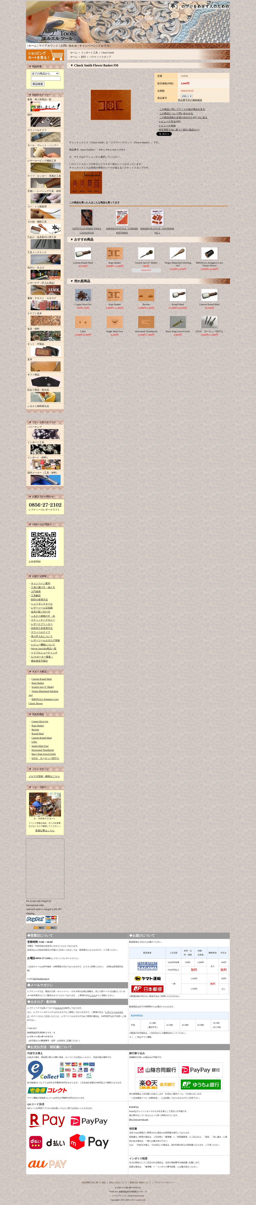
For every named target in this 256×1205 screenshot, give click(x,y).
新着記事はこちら (45, 830)
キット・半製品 (45, 350)
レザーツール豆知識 (42, 607)
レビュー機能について (43, 644)
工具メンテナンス (45, 258)
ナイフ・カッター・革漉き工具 (45, 182)
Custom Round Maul (42, 679)
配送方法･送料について (140, 1182)
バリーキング (45, 432)
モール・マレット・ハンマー (45, 151)
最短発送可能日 (39, 660)
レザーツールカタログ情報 (45, 640)
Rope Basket (38, 683)
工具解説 (36, 595)
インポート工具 (45, 448)
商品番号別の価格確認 (190, 100)
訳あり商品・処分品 (45, 395)
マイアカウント (48, 45)
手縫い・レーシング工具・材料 (45, 197)
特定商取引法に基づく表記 (94, 1182)
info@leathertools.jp (41, 979)
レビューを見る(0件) (170, 121)
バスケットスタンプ (100, 56)
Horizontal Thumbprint (43, 750)
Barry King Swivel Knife (44, 754)
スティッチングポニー (43, 620)
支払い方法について (118, 1182)
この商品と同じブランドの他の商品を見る (182, 109)
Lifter (34, 741)
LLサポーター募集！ (42, 656)
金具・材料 (45, 334)
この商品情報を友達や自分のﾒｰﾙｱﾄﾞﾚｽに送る (183, 117)
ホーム (32, 45)
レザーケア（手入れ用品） (45, 289)
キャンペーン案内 (40, 583)
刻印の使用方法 (39, 599)
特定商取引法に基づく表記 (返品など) (179, 129)
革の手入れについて (42, 636)
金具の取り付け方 (40, 611)
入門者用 (36, 591)
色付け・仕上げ (45, 273)
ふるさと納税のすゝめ (43, 616)
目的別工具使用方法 (42, 628)
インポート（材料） (45, 463)
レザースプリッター (42, 624)
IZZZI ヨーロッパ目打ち (45, 758)
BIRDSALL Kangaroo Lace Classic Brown (209, 264)
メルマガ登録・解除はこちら (44, 776)
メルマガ (103, 45)
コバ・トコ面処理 (45, 212)
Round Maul (38, 733)
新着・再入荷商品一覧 (45, 105)
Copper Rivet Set (40, 721)
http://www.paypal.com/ (139, 1119)
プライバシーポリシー (164, 1182)
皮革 (45, 365)
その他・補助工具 (45, 227)
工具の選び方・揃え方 (43, 587)
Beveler (35, 729)
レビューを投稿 (167, 125)
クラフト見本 (45, 319)
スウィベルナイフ (45, 136)
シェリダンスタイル (42, 603)
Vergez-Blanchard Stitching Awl (178, 264)
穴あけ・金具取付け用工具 (45, 243)
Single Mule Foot (40, 746)
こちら (93, 995)
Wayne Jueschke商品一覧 (43, 648)
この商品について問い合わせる (176, 113)
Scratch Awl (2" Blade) (43, 687)
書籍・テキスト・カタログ (45, 304)
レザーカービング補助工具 (45, 166)
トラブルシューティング (44, 652)
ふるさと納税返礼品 (38, 406)
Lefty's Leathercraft (138, 1200)
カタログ (59, 1008)
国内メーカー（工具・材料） (45, 478)
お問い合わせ (68, 45)
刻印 (45, 120)
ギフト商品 (45, 380)
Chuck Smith (107, 52)
